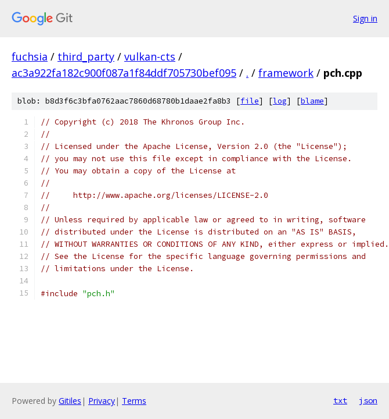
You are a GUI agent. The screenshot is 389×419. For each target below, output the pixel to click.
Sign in (365, 18)
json (368, 400)
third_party (85, 56)
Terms (134, 400)
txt (340, 400)
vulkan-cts (149, 56)
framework (286, 73)
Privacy (101, 400)
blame (312, 101)
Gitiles (70, 400)
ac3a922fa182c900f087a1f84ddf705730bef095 (124, 73)
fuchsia (30, 56)
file (249, 101)
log (280, 101)
